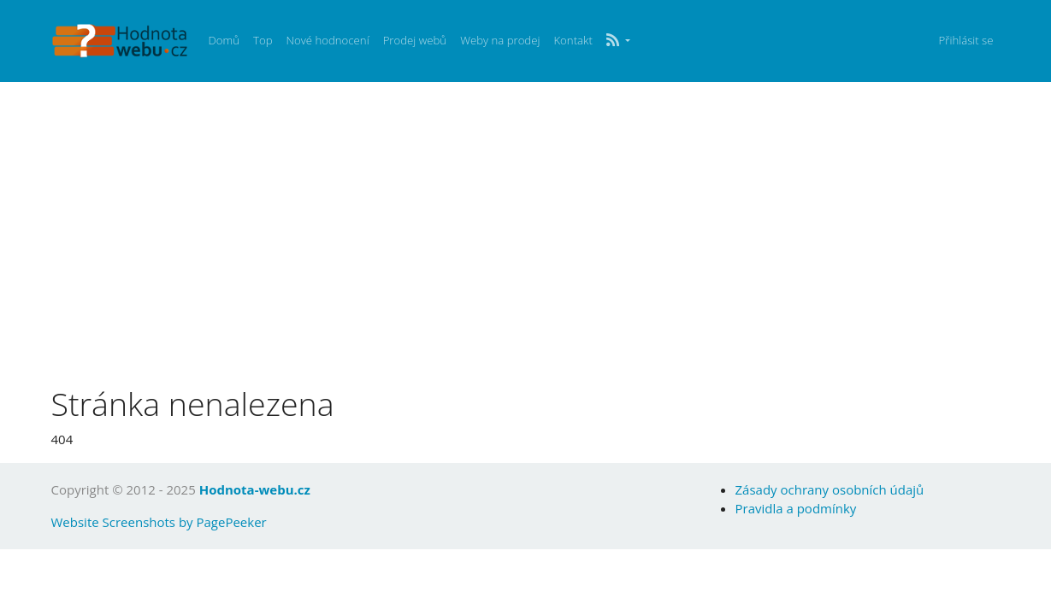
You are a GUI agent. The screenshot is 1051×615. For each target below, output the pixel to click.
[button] (618, 41)
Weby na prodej (500, 40)
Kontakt (572, 40)
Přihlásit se (966, 40)
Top (263, 40)
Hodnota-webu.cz (254, 489)
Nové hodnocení (327, 40)
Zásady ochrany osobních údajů (829, 489)
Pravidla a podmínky (796, 508)
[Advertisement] (526, 237)
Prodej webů (415, 40)
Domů (224, 40)
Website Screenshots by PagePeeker (159, 521)
